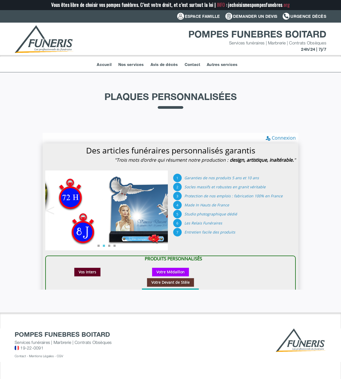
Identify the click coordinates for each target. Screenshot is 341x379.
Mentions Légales (41, 356)
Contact (20, 356)
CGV (60, 356)
